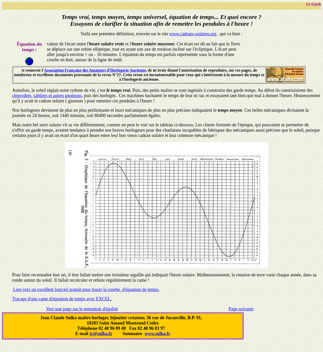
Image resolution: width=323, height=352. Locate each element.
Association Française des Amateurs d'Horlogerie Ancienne (95, 70)
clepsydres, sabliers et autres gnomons (47, 95)
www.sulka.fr (157, 333)
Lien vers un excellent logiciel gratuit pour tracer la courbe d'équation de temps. (86, 289)
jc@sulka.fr (101, 333)
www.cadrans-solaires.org (192, 33)
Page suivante (241, 308)
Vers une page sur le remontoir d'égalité (82, 308)
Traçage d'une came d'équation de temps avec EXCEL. (62, 298)
